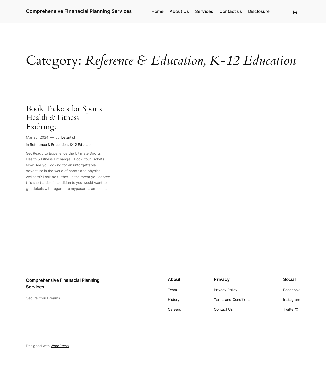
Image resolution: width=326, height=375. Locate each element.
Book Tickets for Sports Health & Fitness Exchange (64, 118)
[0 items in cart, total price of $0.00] (294, 11)
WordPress (60, 346)
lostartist (68, 137)
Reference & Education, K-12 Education (62, 144)
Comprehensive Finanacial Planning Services (79, 11)
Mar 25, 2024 (37, 137)
